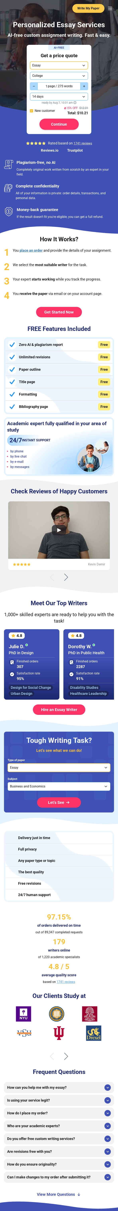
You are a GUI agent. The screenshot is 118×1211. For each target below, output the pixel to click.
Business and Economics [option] (27, 786)
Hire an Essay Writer (59, 709)
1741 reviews (83, 143)
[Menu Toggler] (110, 8)
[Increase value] (84, 86)
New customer (45, 111)
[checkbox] (31, 110)
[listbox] (59, 767)
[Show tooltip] (75, 102)
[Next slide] (66, 577)
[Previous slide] (52, 577)
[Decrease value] (34, 86)
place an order (31, 250)
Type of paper (16, 760)
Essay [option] (14, 767)
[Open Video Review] (59, 530)
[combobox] (59, 65)
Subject (12, 778)
